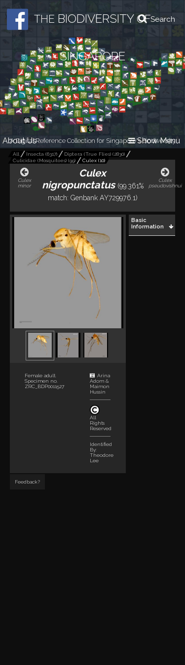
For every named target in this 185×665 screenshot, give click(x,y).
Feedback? (27, 482)
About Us (19, 140)
